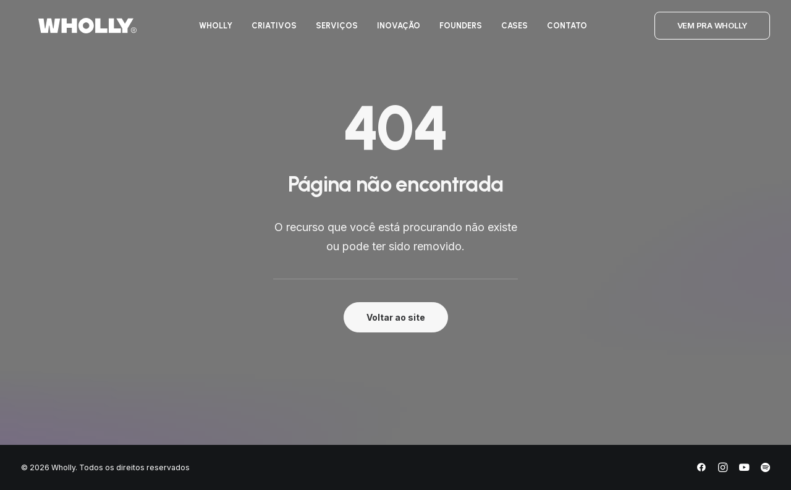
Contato (562, 30)
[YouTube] (744, 469)
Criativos (269, 30)
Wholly (210, 30)
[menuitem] (210, 30)
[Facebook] (701, 469)
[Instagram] (722, 469)
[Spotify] (765, 469)
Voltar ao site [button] (395, 317)
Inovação (393, 30)
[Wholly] (70, 30)
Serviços (332, 30)
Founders (455, 30)
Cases (509, 30)
